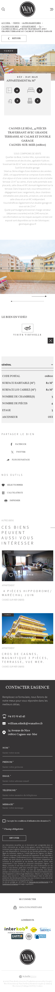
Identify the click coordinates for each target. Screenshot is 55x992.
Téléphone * (9, 790)
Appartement (29, 27)
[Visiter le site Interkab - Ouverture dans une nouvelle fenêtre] (16, 929)
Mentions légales (37, 984)
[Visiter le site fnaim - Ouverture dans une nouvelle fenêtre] (33, 929)
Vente (16, 23)
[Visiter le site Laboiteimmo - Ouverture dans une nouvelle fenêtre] (27, 976)
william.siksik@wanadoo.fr (25, 723)
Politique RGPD (28, 986)
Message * (8, 804)
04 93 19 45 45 (16, 716)
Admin (48, 984)
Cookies (39, 986)
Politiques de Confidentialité (38, 882)
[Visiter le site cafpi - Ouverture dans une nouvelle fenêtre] (17, 936)
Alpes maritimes (31, 23)
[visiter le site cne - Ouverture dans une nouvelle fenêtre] (29, 936)
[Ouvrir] (3, 9)
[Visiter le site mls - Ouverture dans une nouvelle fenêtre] (40, 936)
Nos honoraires (10, 984)
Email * (6, 776)
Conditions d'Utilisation (10, 884)
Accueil (5, 23)
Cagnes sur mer (10, 27)
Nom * (6, 748)
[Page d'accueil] (27, 9)
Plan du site (23, 984)
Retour (14, 38)
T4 (40, 27)
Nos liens (16, 986)
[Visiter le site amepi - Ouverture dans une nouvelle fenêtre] (45, 930)
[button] (45, 296)
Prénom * (8, 762)
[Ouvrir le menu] (52, 9)
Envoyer (14, 838)
